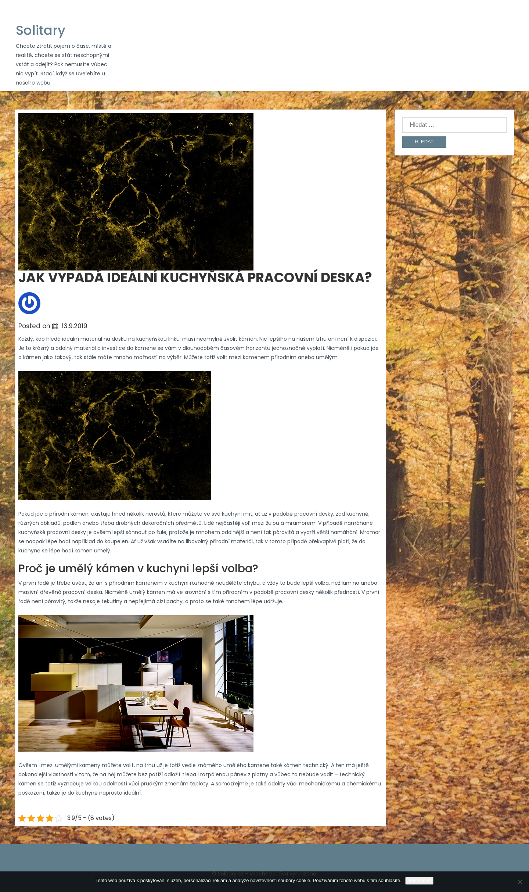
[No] (519, 881)
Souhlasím (419, 880)
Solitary (40, 30)
